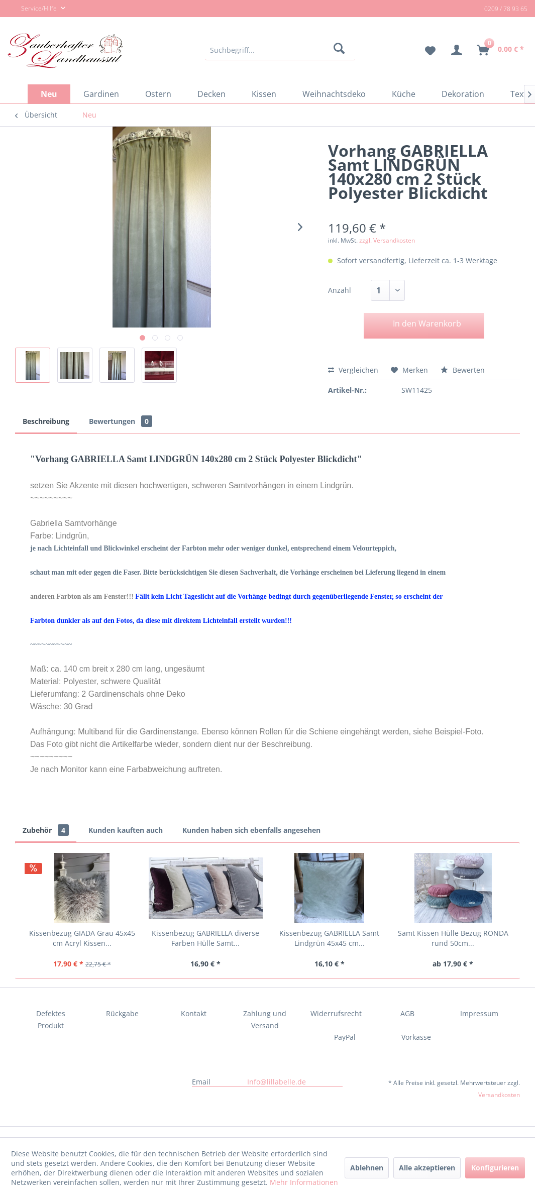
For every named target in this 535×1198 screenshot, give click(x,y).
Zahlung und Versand (264, 1019)
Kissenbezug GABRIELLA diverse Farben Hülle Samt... (205, 938)
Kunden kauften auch (125, 830)
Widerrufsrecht (336, 1013)
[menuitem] (280, 50)
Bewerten (463, 370)
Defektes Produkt (50, 1019)
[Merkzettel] (426, 50)
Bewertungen (120, 421)
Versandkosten (499, 1095)
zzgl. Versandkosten (387, 240)
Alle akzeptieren (427, 1167)
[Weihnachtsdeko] (334, 93)
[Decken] (211, 93)
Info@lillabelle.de (276, 1081)
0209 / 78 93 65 (505, 9)
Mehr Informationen (304, 1182)
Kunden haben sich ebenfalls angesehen (251, 830)
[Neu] (49, 93)
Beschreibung (46, 421)
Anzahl (339, 290)
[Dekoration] (463, 93)
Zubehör (46, 830)
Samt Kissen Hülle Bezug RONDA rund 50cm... (453, 938)
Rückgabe (122, 1013)
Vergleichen (353, 370)
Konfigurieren (495, 1167)
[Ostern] (158, 93)
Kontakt (193, 1013)
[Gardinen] (101, 93)
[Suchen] (341, 50)
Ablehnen (366, 1167)
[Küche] (404, 93)
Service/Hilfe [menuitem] (33, 9)
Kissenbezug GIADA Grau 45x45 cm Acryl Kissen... (82, 938)
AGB (407, 1013)
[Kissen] (264, 93)
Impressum (479, 1013)
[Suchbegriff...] (280, 50)
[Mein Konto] (456, 50)
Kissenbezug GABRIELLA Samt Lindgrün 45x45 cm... (329, 938)
